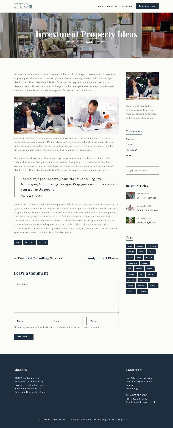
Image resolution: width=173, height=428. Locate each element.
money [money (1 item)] (139, 269)
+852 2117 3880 (147, 6)
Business (131, 139)
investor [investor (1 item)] (145, 263)
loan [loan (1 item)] (129, 269)
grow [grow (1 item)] (130, 257)
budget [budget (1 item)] (140, 246)
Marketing (131, 150)
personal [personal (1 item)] (131, 274)
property (42, 242)
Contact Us (126, 6)
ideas (18, 242)
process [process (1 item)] (151, 274)
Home (101, 6)
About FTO (112, 6)
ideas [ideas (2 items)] (139, 257)
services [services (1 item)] (141, 286)
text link (83, 142)
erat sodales (81, 204)
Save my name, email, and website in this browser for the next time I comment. (58, 327)
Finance (130, 144)
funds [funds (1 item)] (151, 252)
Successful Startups (146, 198)
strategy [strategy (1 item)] (131, 291)
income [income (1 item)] (149, 257)
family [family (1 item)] (141, 252)
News (89, 41)
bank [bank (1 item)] (130, 246)
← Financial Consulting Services (38, 258)
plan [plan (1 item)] (141, 274)
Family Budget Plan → (102, 258)
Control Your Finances (147, 210)
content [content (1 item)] (131, 252)
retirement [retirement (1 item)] (144, 280)
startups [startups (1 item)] (153, 286)
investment (29, 242)
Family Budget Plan (146, 222)
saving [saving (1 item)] (130, 286)
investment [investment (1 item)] (132, 263)
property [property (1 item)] (131, 280)
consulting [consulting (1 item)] (152, 246)
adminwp (101, 41)
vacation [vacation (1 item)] (142, 291)
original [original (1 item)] (149, 269)
